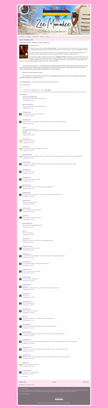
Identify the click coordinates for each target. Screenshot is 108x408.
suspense (62, 91)
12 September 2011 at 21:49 (28, 320)
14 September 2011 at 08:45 (28, 373)
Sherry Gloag (25, 324)
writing (78, 91)
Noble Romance (35, 91)
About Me (35, 36)
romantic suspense (46, 91)
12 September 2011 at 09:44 (28, 289)
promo (40, 91)
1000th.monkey (25, 332)
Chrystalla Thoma (26, 246)
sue (23, 127)
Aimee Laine (25, 208)
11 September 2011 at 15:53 (28, 100)
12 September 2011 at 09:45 (28, 312)
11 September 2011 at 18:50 (28, 150)
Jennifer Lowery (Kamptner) (28, 96)
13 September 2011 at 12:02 (28, 366)
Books (42, 36)
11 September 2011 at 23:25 (28, 219)
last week (49, 56)
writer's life (74, 91)
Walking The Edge (68, 91)
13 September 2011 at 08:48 (28, 358)
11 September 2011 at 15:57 (28, 108)
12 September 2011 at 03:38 (28, 234)
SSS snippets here (26, 82)
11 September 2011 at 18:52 (28, 157)
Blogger (68, 402)
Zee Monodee (25, 112)
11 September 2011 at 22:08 (28, 203)
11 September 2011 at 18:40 (28, 134)
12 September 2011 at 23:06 (28, 327)
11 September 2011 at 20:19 (28, 165)
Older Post (86, 382)
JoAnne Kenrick (25, 154)
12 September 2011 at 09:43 (28, 272)
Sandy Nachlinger (26, 223)
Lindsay (24, 215)
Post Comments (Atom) (30, 384)
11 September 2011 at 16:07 (28, 123)
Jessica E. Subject (26, 104)
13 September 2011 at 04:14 (28, 335)
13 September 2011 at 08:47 (28, 350)
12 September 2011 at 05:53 (28, 249)
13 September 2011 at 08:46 (28, 343)
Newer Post (22, 382)
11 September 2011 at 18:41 (28, 142)
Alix (23, 231)
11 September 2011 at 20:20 (28, 188)
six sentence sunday (55, 91)
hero (27, 91)
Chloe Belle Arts (27, 394)
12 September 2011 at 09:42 (28, 257)
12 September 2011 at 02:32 (28, 226)
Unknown (24, 146)
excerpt (24, 91)
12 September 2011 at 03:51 (28, 242)
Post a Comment (24, 376)
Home (54, 382)
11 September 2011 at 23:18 (28, 211)
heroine (30, 91)
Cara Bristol (25, 238)
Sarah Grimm (25, 185)
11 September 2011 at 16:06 (28, 115)
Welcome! (21, 36)
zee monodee (83, 91)
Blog (47, 36)
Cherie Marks (25, 139)
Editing (28, 36)
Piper (23, 316)
